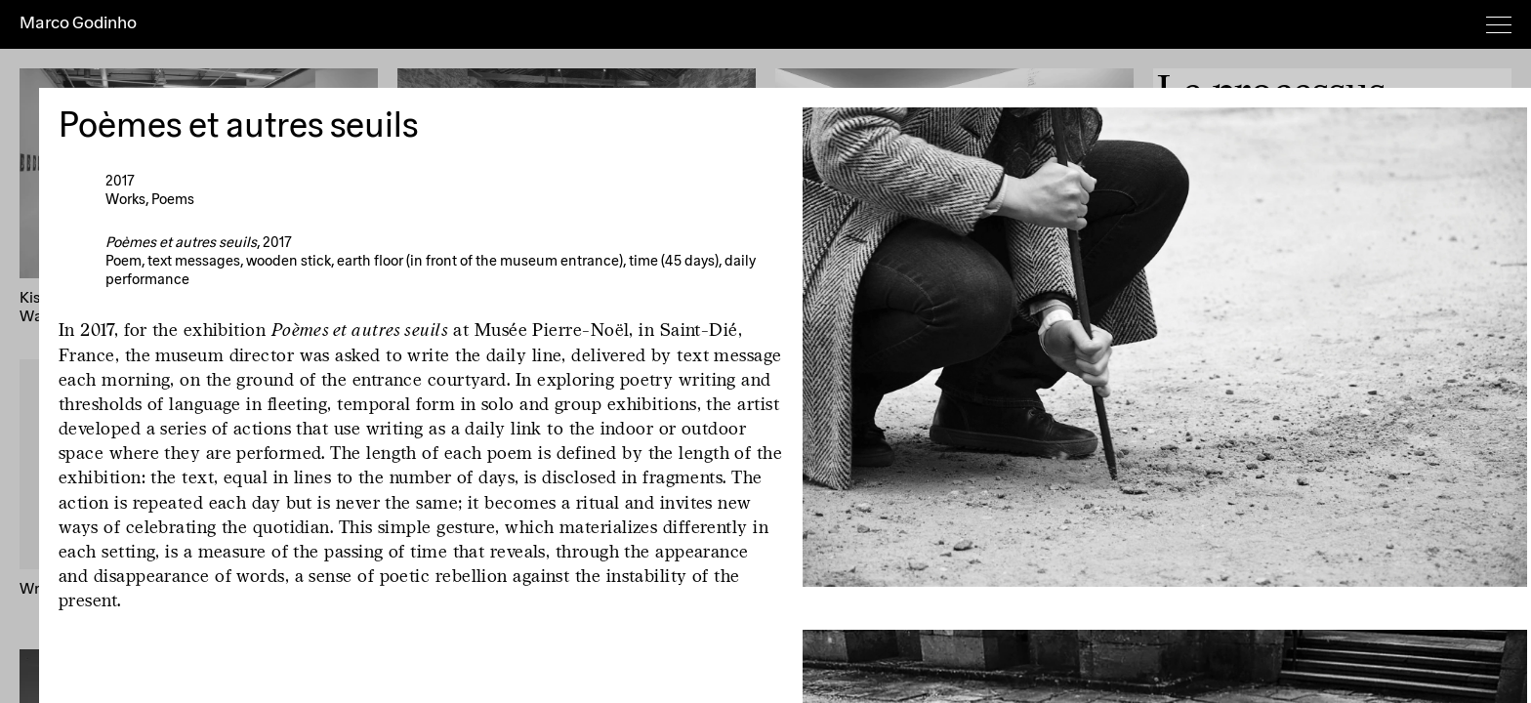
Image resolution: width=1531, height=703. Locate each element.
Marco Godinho (78, 23)
